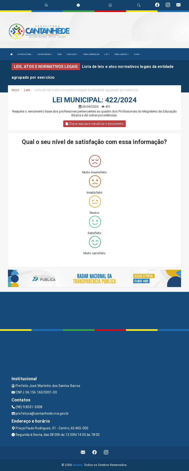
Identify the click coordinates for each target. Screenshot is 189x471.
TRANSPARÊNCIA (91, 54)
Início (15, 90)
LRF (107, 54)
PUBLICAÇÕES (121, 54)
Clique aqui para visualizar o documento (94, 123)
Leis (27, 90)
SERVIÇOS (72, 54)
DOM (59, 54)
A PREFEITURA (25, 54)
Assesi (77, 465)
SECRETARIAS (45, 54)
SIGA (137, 54)
